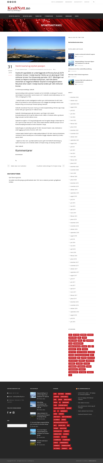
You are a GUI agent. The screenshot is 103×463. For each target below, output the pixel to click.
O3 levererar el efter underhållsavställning (80, 69)
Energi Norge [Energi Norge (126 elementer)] (72, 340)
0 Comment (80, 56)
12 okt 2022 (42, 437)
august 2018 (73, 236)
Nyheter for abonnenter (36, 69)
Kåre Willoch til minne (83, 403)
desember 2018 (74, 222)
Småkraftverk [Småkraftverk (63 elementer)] (90, 360)
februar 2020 (73, 176)
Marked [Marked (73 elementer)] (71, 355)
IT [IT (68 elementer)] (92, 346)
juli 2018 (72, 239)
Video (77, 16)
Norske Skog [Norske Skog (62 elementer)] (72, 357)
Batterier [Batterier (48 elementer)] (76, 334)
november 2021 (74, 133)
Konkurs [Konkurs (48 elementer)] (85, 349)
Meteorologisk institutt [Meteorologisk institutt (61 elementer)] (82, 355)
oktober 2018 (73, 229)
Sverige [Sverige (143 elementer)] (89, 366)
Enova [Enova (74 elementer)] (79, 340)
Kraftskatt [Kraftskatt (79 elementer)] (72, 352)
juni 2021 (72, 150)
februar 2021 (73, 160)
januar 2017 (73, 298)
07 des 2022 (42, 399)
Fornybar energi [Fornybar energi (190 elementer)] (78, 343)
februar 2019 (73, 216)
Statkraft (29, 160)
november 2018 (74, 226)
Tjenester (38, 16)
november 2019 (74, 186)
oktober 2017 (73, 269)
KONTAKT (86, 1)
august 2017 (73, 275)
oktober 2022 (73, 100)
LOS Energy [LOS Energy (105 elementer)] (91, 352)
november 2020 (74, 170)
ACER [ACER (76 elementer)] (70, 334)
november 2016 (74, 305)
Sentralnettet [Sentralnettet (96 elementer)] (73, 360)
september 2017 (74, 272)
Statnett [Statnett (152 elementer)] (86, 363)
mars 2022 (73, 120)
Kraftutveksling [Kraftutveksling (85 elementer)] (81, 352)
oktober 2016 (73, 308)
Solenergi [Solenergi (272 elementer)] (71, 363)
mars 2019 (73, 213)
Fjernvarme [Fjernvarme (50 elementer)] (90, 340)
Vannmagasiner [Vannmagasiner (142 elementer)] (73, 372)
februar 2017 (73, 295)
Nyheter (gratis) (14, 16)
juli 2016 (72, 318)
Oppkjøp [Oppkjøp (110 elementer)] (84, 357)
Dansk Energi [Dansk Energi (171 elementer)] (72, 337)
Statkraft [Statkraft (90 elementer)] (79, 363)
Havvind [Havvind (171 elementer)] (84, 346)
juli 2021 (72, 146)
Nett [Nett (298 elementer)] (92, 355)
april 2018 (72, 249)
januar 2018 (73, 259)
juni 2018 (72, 242)
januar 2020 (73, 179)
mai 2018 (72, 246)
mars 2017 (73, 292)
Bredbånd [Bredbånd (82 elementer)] (83, 334)
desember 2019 (74, 183)
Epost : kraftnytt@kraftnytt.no (17, 396)
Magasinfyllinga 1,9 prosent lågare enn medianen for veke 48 (43, 394)
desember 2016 (74, 302)
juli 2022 (72, 110)
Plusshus (59, 16)
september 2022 (74, 104)
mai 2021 (72, 153)
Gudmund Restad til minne (85, 414)
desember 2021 (74, 130)
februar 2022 (73, 123)
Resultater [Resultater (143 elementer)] (91, 357)
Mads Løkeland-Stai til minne (85, 411)
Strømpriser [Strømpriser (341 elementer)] (81, 366)
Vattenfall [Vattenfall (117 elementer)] (82, 372)
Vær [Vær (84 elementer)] (70, 375)
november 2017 (74, 265)
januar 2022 (73, 127)
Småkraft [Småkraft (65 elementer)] (81, 360)
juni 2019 (72, 203)
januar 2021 (73, 163)
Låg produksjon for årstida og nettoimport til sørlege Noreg (43, 414)
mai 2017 (72, 285)
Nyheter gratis (48, 69)
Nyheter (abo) (27, 16)
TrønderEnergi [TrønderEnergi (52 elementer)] (73, 369)
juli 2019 (72, 199)
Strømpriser (49, 16)
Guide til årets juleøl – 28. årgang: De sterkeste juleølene (86, 393)
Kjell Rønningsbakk (22, 69)
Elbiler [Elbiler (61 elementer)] (84, 337)
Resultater (22, 160)
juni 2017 (72, 282)
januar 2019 (73, 219)
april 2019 (72, 209)
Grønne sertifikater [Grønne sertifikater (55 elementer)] (74, 346)
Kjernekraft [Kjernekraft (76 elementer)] (72, 349)
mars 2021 (73, 156)
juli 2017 (72, 279)
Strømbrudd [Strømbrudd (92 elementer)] (72, 366)
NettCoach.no (92, 461)
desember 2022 (74, 97)
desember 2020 (74, 166)
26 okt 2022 (42, 419)
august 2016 (73, 315)
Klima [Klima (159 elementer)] (79, 349)
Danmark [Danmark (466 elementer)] (90, 334)
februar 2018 (73, 255)
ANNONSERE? (68, 1)
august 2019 (73, 196)
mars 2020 (73, 173)
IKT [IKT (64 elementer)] (89, 346)
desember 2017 (74, 262)
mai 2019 (72, 206)
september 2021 (74, 140)
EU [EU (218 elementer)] (84, 340)
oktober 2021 (73, 137)
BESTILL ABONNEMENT (57, 1)
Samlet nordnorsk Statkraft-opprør (85, 54)
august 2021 (73, 143)
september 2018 (74, 232)
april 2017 (72, 288)
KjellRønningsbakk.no (83, 388)
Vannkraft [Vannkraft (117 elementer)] (82, 369)
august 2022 (73, 107)
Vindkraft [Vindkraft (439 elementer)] (90, 372)
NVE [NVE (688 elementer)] (79, 357)
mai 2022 (72, 117)
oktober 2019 (73, 189)
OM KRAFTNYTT (78, 1)
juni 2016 (72, 321)
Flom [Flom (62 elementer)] (70, 343)
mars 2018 (73, 252)
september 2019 (74, 193)
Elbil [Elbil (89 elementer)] (79, 337)
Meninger (69, 16)
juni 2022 (72, 113)
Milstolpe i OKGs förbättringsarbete (78, 74)
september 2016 (74, 312)
